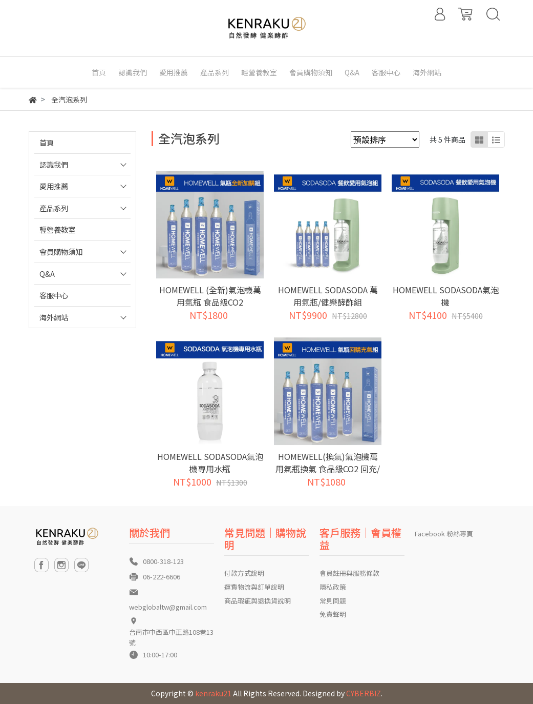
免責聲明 (332, 614)
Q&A (47, 273)
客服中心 (53, 295)
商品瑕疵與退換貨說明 (257, 601)
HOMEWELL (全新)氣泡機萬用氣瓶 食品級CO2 (210, 296)
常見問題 (332, 601)
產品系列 (53, 208)
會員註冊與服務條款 (349, 573)
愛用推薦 (53, 185)
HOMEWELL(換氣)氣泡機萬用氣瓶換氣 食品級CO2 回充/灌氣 (327, 468)
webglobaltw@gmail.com (168, 607)
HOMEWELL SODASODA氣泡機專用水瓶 (210, 462)
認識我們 (53, 164)
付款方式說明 (244, 573)
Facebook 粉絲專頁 (444, 533)
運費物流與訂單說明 (254, 587)
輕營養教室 (57, 229)
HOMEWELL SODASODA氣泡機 (446, 296)
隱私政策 (332, 587)
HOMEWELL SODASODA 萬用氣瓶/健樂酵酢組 (328, 296)
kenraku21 (213, 693)
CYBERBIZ (363, 693)
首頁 (46, 142)
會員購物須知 (60, 251)
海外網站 (53, 317)
